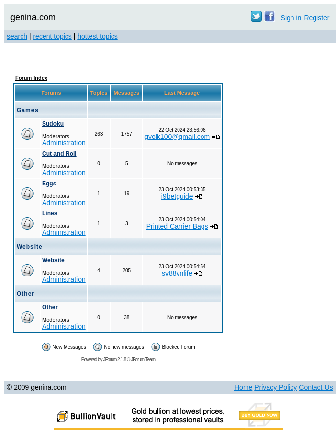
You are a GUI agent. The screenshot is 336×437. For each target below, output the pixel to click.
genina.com (33, 17)
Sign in (291, 18)
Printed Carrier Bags (177, 226)
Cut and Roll (59, 153)
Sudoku (53, 123)
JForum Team (143, 359)
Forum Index (31, 78)
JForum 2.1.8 (114, 359)
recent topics (52, 36)
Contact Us (316, 387)
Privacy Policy (275, 387)
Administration (64, 143)
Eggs (49, 183)
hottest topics (97, 36)
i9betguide (177, 196)
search (17, 36)
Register (316, 18)
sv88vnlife (177, 273)
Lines (49, 213)
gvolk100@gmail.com (177, 136)
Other (50, 307)
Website (53, 260)
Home (243, 387)
